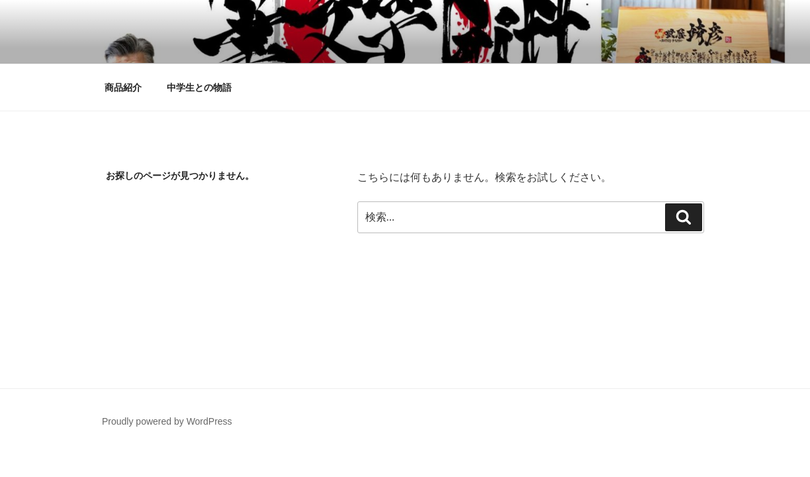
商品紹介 (123, 87)
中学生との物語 (199, 87)
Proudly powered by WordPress (167, 421)
